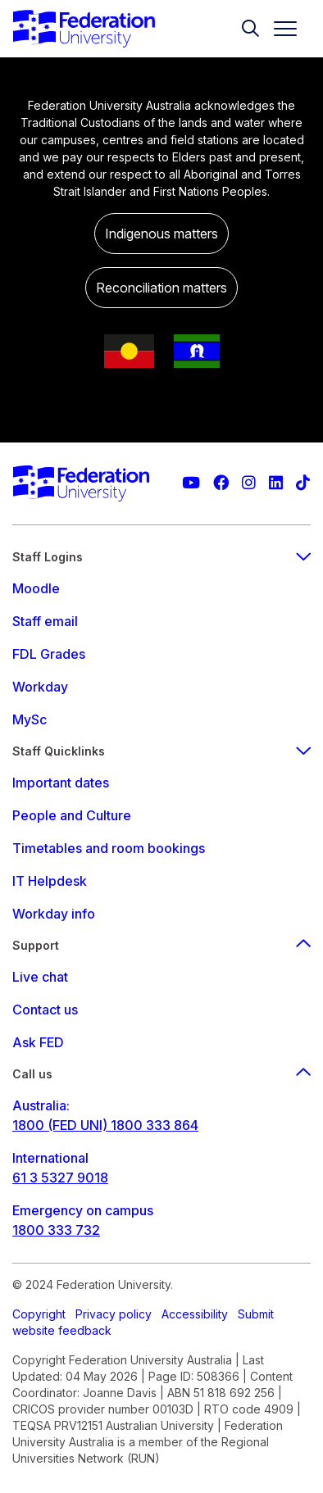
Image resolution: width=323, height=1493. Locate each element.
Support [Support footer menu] (161, 945)
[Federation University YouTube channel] (191, 483)
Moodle (36, 588)
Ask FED (38, 1042)
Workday (40, 686)
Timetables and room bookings (108, 848)
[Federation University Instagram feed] (249, 483)
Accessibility (195, 1314)
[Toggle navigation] (279, 28)
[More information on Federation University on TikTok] (303, 483)
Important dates (60, 782)
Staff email (45, 621)
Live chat (40, 977)
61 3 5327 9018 (60, 1177)
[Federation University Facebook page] (221, 483)
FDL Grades (48, 654)
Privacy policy (113, 1314)
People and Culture (71, 815)
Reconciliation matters (161, 287)
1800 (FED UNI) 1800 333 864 (105, 1125)
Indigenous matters (161, 233)
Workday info (53, 913)
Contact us (45, 1009)
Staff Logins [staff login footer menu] (161, 556)
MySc (29, 719)
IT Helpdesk (49, 881)
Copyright (39, 1314)
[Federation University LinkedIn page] (276, 483)
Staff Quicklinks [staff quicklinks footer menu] (161, 751)
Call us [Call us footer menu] (161, 1073)
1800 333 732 (56, 1230)
